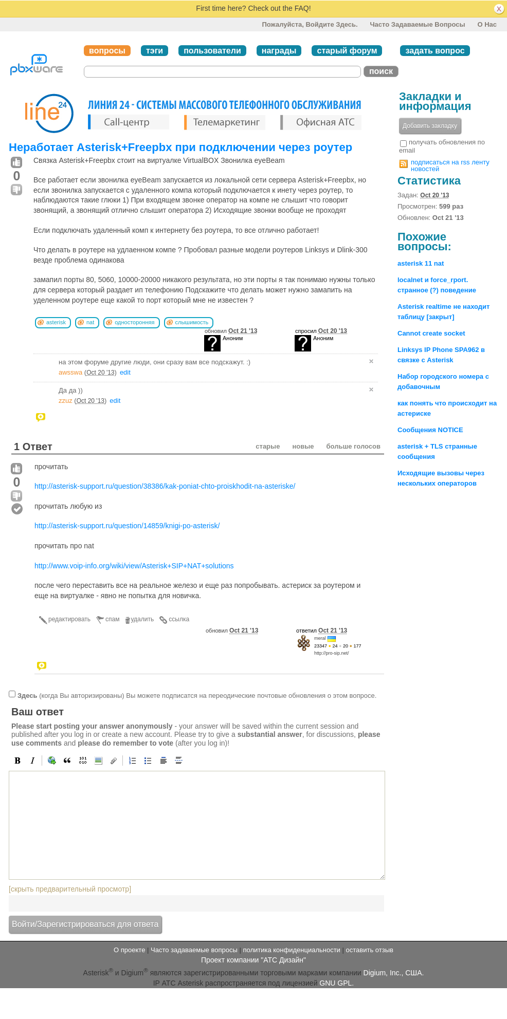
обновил (231, 331)
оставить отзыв (369, 950)
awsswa (70, 372)
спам (112, 619)
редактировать (69, 619)
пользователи (212, 50)
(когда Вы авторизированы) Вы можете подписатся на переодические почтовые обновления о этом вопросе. (196, 695)
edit (125, 372)
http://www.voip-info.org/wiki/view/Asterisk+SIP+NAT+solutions (134, 566)
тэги (154, 50)
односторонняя (134, 322)
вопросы (107, 50)
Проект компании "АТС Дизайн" (253, 960)
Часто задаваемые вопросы (417, 24)
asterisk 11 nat (420, 263)
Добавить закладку (430, 125)
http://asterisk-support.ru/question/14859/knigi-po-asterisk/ (127, 526)
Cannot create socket (431, 333)
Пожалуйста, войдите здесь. (309, 24)
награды (279, 50)
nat (90, 322)
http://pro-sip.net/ (331, 653)
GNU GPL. (336, 983)
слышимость (192, 322)
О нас (487, 24)
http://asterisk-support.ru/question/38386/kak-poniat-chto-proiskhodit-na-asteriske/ (164, 486)
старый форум (347, 50)
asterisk (56, 322)
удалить (142, 619)
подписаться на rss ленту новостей (450, 165)
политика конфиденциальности (291, 950)
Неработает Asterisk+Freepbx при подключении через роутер (180, 147)
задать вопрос (434, 50)
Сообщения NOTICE (430, 430)
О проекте (129, 950)
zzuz (66, 400)
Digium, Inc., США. (394, 973)
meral (320, 638)
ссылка (179, 619)
